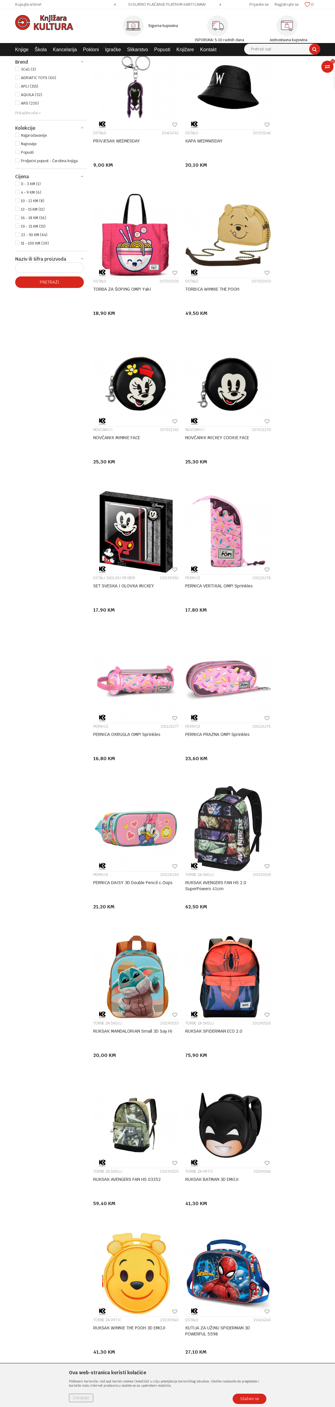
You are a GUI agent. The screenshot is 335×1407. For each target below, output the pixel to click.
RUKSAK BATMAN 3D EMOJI (120, 852)
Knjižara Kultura (28, 60)
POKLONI (28, 92)
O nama (100, 1235)
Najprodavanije (34, 191)
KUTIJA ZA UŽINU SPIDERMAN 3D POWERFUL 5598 (281, 855)
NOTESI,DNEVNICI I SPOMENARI (199, 1112)
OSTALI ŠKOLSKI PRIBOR (114, 442)
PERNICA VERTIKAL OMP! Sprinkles (204, 450)
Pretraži (49, 338)
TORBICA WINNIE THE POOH (120, 316)
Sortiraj (199, 71)
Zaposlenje (103, 1243)
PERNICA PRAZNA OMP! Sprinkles (125, 584)
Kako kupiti (182, 1251)
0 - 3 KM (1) (31, 240)
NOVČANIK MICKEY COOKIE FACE (281, 316)
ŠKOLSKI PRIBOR (36, 86)
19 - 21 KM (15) (33, 282)
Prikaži (256, 71)
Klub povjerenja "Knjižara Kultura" (125, 1266)
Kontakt (101, 1259)
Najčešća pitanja (187, 1320)
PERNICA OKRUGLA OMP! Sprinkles (282, 450)
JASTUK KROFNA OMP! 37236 (277, 986)
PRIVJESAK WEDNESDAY (116, 182)
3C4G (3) (28, 125)
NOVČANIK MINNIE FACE (194, 316)
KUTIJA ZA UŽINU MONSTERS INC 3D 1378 (203, 989)
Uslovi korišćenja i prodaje (196, 1235)
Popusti (27, 208)
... (224, 1180)
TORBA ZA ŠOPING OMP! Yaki (277, 182)
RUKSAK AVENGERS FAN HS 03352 (282, 718)
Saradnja (101, 1251)
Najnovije (28, 200)
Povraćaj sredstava (189, 1304)
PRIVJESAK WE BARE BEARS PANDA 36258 (127, 1123)
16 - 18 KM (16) (33, 274)
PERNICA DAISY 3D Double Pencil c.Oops (203, 587)
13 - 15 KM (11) (33, 265)
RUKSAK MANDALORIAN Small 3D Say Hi (126, 721)
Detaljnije (81, 1397)
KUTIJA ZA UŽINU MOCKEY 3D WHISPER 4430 (122, 989)
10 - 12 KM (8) (32, 257)
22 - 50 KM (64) (34, 291)
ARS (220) (30, 159)
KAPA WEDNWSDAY (189, 182)
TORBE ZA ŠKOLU (263, 576)
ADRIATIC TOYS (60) (38, 134)
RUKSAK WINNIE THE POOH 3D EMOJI (200, 855)
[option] (167, 4)
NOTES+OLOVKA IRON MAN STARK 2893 (275, 1123)
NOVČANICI (180, 308)
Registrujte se (287, 4)
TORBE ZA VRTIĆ (107, 844)
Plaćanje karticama (190, 1266)
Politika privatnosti (189, 1243)
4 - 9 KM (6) (31, 248)
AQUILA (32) (31, 151)
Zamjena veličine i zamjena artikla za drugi (205, 1285)
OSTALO (99, 174)
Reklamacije (183, 1296)
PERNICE (178, 442)
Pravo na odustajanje (191, 1312)
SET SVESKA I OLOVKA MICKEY (123, 450)
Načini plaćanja (186, 1259)
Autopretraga (172, 71)
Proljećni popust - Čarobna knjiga (49, 217)
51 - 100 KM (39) (35, 299)
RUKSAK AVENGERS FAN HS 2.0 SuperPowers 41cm (279, 587)
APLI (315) (29, 142)
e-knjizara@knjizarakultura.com (47, 1288)
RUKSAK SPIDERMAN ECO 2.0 (199, 718)
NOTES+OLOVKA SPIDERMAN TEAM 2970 (194, 1123)
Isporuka (179, 1274)
